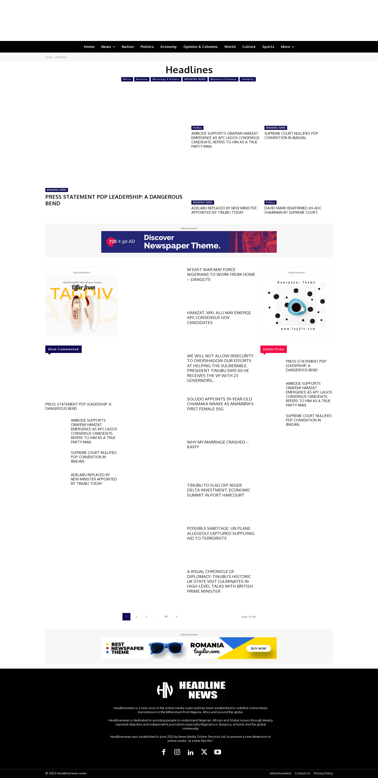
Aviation (141, 79)
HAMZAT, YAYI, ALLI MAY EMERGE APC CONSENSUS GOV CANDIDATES (219, 317)
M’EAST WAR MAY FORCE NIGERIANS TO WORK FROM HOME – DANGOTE (221, 274)
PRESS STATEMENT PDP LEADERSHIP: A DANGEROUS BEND (113, 199)
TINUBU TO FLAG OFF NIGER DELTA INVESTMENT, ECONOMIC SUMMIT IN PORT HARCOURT (218, 490)
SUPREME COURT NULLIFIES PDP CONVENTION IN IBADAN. (291, 135)
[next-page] (176, 616)
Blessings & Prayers (166, 79)
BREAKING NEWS (195, 79)
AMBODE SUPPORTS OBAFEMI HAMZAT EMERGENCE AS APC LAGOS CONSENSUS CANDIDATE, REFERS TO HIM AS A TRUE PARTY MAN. (225, 140)
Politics (197, 127)
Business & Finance (223, 79)
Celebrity (248, 79)
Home (48, 57)
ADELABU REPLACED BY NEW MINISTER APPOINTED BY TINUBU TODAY (223, 210)
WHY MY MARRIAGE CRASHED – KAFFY (218, 444)
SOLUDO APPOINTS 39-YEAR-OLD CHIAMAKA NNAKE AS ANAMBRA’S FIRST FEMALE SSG (220, 403)
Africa (127, 79)
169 (166, 616)
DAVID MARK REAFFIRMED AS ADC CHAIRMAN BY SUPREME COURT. (293, 210)
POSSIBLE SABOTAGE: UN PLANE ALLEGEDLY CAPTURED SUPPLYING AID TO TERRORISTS (220, 533)
